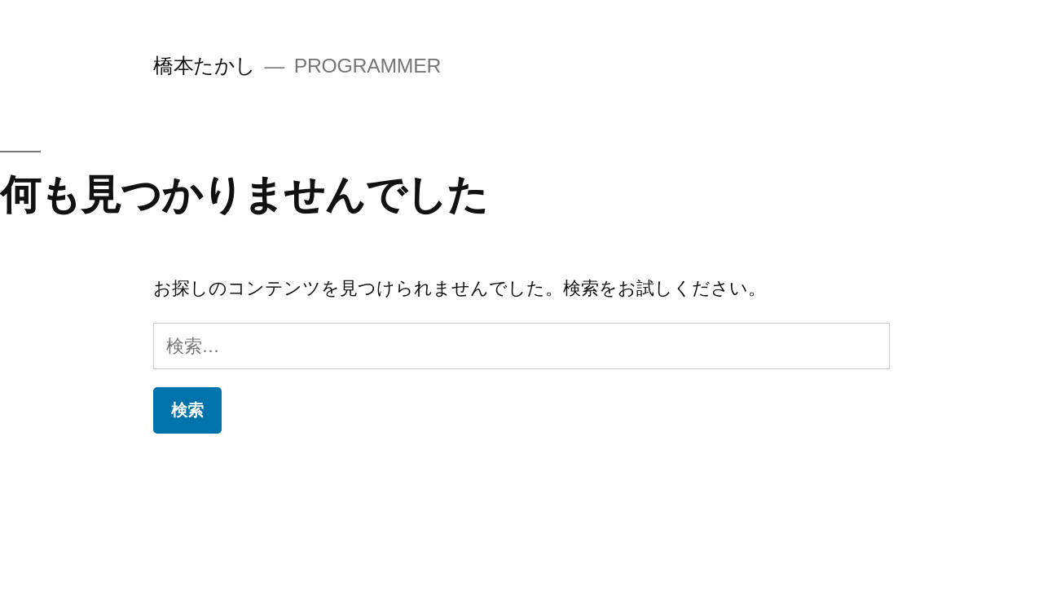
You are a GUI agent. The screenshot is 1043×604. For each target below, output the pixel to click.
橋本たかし (204, 66)
